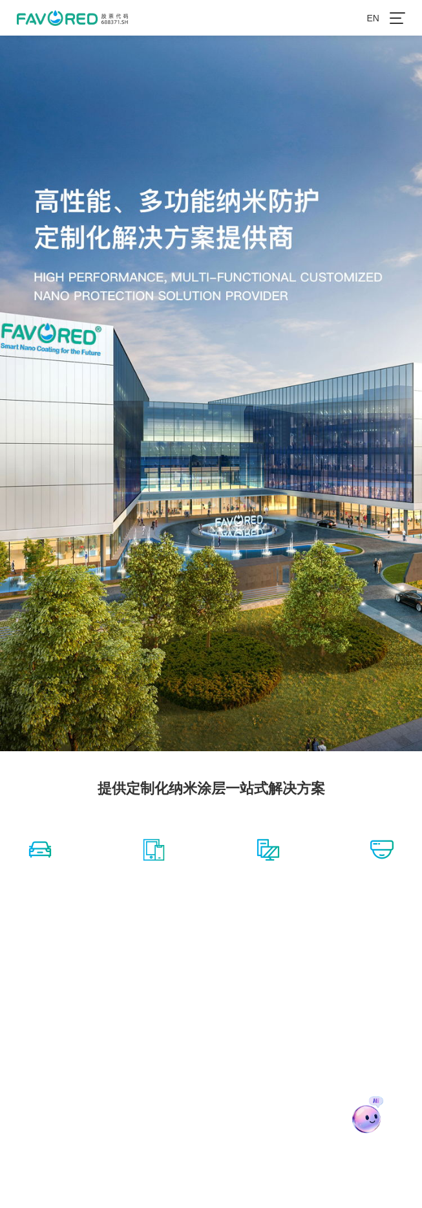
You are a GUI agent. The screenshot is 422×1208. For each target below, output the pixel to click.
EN (372, 18)
